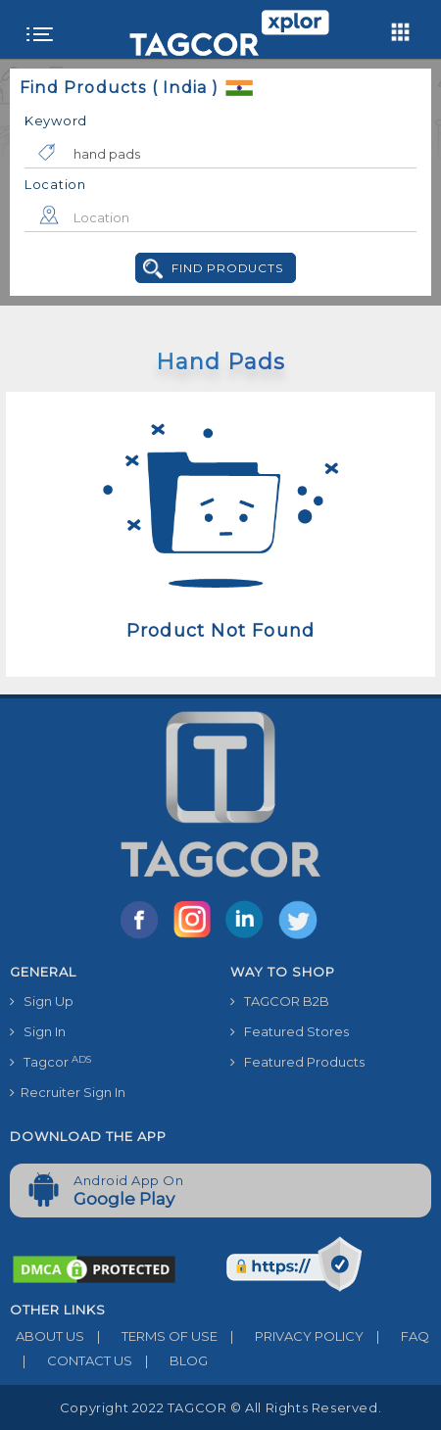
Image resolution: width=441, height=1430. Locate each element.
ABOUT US (47, 1336)
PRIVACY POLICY (291, 1336)
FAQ (396, 1336)
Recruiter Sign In (67, 1092)
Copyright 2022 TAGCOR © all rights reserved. (220, 1407)
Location (55, 184)
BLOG (170, 1360)
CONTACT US (71, 1360)
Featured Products (297, 1062)
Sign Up (42, 1001)
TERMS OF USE (151, 1336)
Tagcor (50, 1062)
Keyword (55, 120)
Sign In (38, 1031)
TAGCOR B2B (279, 1001)
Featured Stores (289, 1031)
